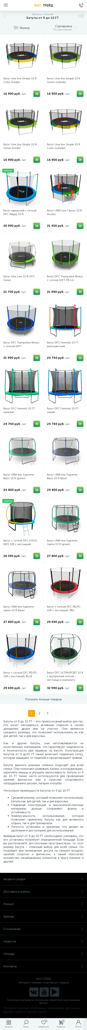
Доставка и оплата (43, 891)
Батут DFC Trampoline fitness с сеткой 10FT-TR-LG (65, 278)
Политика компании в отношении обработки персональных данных (43, 1001)
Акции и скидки (43, 879)
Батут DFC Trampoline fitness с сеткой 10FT (21, 344)
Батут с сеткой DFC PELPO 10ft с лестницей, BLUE (20, 674)
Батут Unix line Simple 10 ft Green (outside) (63, 80)
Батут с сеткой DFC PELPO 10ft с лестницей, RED (63, 608)
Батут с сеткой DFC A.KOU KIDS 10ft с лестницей (20, 542)
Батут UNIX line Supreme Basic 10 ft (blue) (62, 476)
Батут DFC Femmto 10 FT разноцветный (63, 344)
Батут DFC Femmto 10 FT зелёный (19, 410)
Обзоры (43, 954)
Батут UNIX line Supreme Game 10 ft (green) (62, 542)
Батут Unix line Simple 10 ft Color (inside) (20, 80)
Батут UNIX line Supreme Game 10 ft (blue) (18, 608)
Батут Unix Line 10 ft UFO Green (19, 278)
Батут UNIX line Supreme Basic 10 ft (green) (18, 476)
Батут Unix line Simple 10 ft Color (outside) (63, 146)
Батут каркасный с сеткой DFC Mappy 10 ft (19, 212)
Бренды (43, 916)
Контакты (43, 966)
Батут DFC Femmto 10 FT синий (63, 410)
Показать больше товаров (43, 699)
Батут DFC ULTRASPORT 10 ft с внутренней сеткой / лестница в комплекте (65, 676)
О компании (43, 929)
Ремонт (43, 904)
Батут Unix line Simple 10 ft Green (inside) (20, 146)
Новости (43, 941)
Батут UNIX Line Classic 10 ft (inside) (64, 212)
